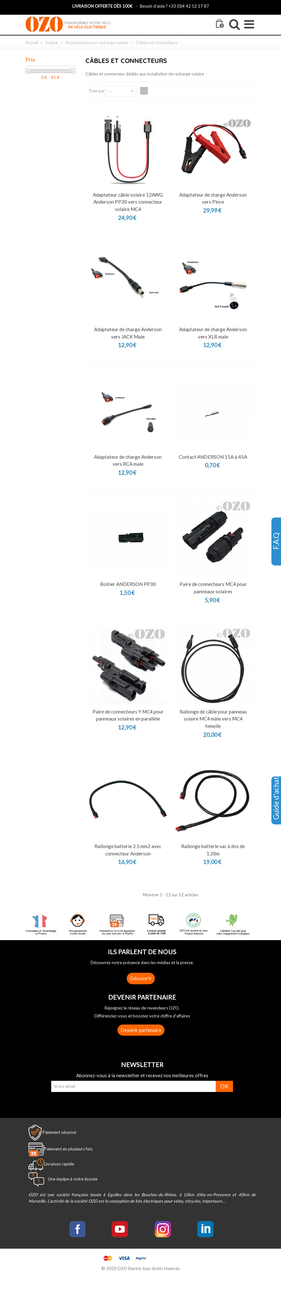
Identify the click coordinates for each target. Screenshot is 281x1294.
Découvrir (141, 978)
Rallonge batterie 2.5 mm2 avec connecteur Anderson (127, 849)
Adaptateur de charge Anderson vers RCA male (128, 460)
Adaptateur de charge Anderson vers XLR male (213, 332)
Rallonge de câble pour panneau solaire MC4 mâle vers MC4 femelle (213, 719)
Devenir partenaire (141, 1030)
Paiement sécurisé (59, 1132)
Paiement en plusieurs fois (68, 1148)
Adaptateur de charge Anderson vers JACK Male (128, 332)
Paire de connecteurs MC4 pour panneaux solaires (213, 587)
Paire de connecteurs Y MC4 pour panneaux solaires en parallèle (128, 715)
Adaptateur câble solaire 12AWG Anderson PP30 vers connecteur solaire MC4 (128, 202)
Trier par (97, 90)
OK (224, 1086)
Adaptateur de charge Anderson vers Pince (213, 198)
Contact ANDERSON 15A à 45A (213, 457)
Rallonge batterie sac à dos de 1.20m (213, 849)
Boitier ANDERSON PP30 (128, 584)
